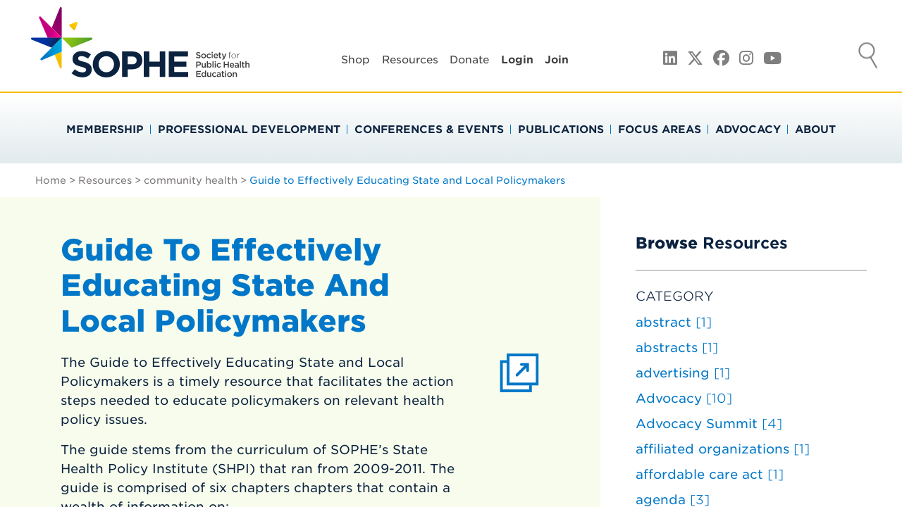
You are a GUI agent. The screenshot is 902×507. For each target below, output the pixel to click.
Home (50, 180)
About (815, 129)
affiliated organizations (723, 449)
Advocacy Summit (709, 423)
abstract (674, 322)
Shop (355, 60)
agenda (673, 499)
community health (190, 180)
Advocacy (748, 129)
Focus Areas (659, 129)
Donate (469, 60)
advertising (683, 372)
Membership (105, 129)
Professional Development (249, 129)
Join (557, 60)
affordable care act (710, 474)
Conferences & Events (429, 129)
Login (517, 60)
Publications (561, 129)
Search (868, 57)
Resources (410, 60)
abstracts (677, 347)
